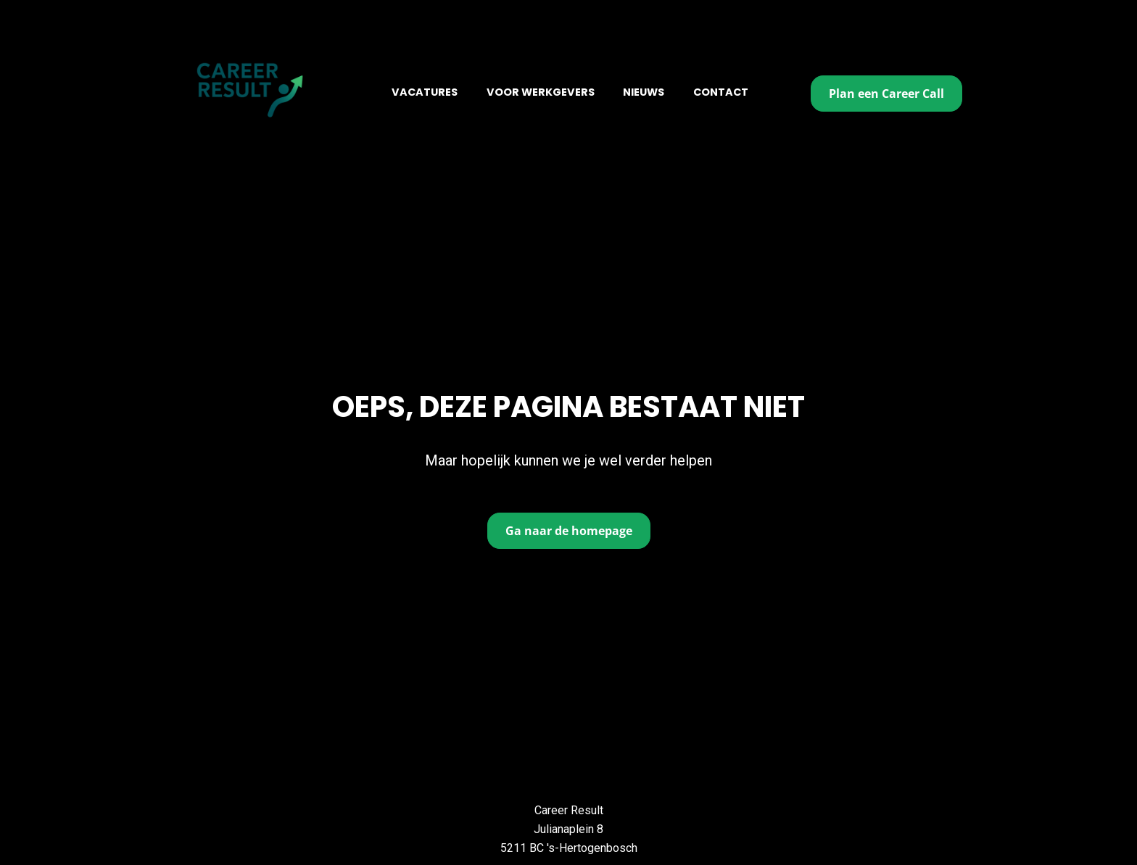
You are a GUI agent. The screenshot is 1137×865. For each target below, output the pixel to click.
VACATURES (425, 92)
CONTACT (720, 92)
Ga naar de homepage (568, 513)
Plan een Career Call (886, 94)
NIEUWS (643, 92)
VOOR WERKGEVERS (541, 92)
